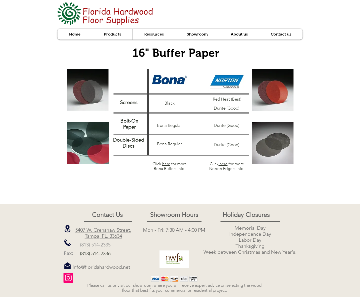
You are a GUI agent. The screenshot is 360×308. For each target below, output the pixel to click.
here (166, 163)
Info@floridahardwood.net (101, 267)
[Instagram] (68, 278)
